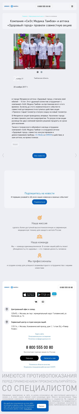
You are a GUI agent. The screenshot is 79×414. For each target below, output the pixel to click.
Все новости (39, 156)
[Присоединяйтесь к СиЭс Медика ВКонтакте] (36, 301)
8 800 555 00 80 (39, 347)
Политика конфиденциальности (39, 339)
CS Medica (39, 135)
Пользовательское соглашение (40, 336)
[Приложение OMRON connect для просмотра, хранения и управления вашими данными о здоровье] (54, 294)
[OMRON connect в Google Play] (43, 294)
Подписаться (39, 202)
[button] (38, 72)
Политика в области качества (39, 364)
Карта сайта (39, 334)
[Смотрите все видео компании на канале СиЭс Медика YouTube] (42, 301)
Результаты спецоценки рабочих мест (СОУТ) (39, 367)
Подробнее (28, 409)
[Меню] (72, 6)
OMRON (49, 135)
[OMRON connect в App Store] (29, 294)
